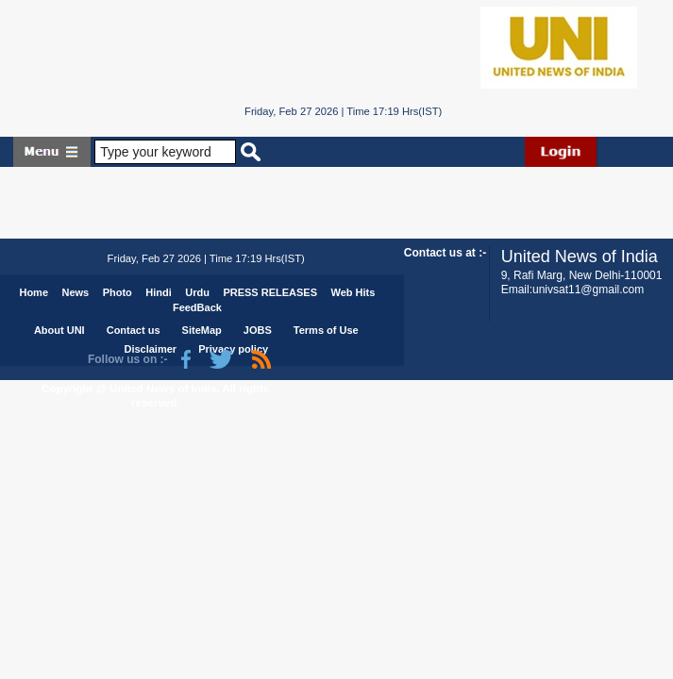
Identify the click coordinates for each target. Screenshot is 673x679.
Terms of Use (326, 330)
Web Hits (352, 292)
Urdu (197, 292)
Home (33, 292)
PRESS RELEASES (270, 292)
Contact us (133, 330)
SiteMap (202, 330)
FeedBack (197, 307)
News (75, 292)
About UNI (59, 330)
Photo (117, 292)
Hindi (158, 292)
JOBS (258, 330)
